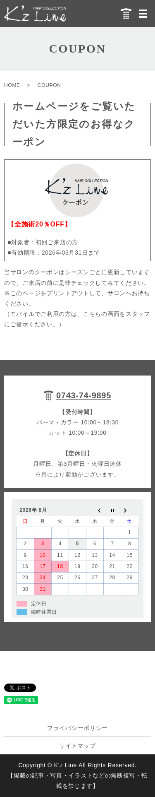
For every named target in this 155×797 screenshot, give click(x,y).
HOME (12, 85)
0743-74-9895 (83, 395)
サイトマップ (77, 745)
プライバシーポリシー (77, 728)
